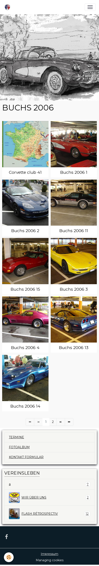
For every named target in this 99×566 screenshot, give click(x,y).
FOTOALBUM (19, 447)
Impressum (49, 554)
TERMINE (16, 437)
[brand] (8, 7)
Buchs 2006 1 (73, 172)
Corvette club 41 (25, 172)
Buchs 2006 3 (74, 289)
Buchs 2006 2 (25, 230)
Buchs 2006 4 (25, 347)
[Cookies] (9, 557)
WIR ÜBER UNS (49, 497)
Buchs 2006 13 (73, 347)
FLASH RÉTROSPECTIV (49, 513)
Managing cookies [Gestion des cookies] (49, 560)
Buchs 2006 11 (73, 230)
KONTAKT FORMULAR (26, 457)
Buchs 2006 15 (25, 289)
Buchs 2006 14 (25, 406)
